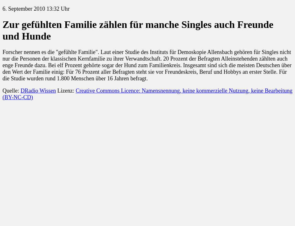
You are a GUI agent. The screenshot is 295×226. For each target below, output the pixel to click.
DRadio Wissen (38, 91)
